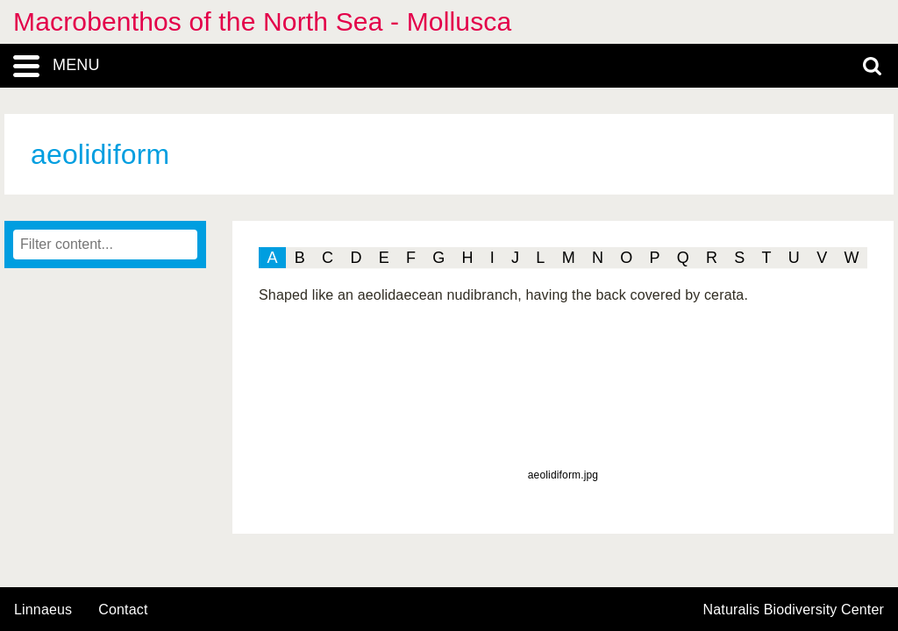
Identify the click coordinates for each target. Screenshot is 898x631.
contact (122, 609)
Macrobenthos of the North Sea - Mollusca (262, 21)
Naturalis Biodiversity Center (794, 610)
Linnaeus (43, 610)
